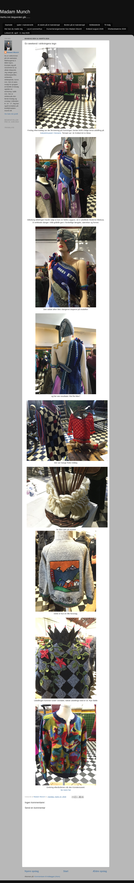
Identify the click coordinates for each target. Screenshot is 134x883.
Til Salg (107, 25)
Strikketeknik (94, 25)
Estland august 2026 (94, 29)
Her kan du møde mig (13, 29)
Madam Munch (15, 11)
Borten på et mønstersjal (74, 25)
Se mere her (66, 790)
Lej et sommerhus (34, 29)
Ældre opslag (100, 871)
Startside (8, 25)
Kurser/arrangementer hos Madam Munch (64, 29)
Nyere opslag (32, 871)
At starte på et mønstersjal (49, 25)
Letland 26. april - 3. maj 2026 (16, 33)
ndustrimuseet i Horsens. (51, 133)
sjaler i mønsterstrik (25, 25)
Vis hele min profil (11, 114)
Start (65, 871)
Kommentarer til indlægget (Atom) (47, 876)
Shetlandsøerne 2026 (117, 29)
